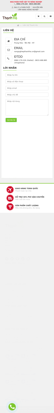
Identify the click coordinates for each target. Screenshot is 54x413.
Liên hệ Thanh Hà (30, 25)
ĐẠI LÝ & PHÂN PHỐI (22, 7)
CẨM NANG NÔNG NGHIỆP (28, 9)
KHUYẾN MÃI (38, 7)
